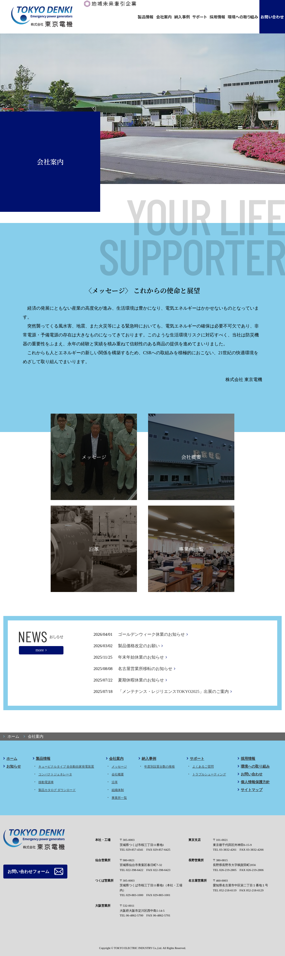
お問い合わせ (272, 17)
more (40, 650)
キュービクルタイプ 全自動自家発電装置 (66, 766)
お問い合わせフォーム (27, 871)
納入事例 (182, 17)
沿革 (94, 548)
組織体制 (118, 790)
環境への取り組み (243, 17)
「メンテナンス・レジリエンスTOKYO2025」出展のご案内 (173, 691)
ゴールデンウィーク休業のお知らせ (151, 634)
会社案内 (164, 17)
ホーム (11, 758)
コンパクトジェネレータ (55, 774)
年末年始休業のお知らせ (141, 657)
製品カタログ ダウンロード (57, 790)
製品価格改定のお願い (139, 646)
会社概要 (191, 456)
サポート (199, 17)
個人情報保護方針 (255, 782)
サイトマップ (251, 790)
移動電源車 (46, 782)
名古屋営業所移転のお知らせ (145, 668)
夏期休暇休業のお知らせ (141, 680)
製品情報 (145, 17)
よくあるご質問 (203, 766)
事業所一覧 (191, 548)
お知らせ (13, 766)
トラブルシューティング (209, 774)
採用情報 (217, 17)
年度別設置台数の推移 (159, 766)
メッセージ (94, 456)
